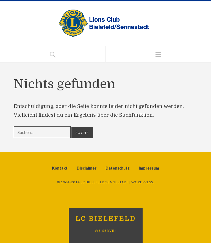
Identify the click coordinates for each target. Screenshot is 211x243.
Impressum (149, 168)
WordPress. (142, 182)
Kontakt (60, 168)
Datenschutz (118, 168)
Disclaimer (86, 168)
